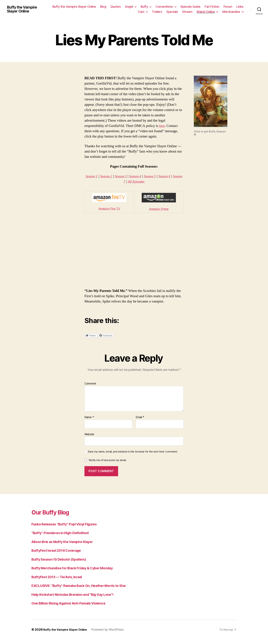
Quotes (115, 6)
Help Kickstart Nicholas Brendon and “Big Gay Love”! (76, 594)
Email (140, 417)
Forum (228, 6)
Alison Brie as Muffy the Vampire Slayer (65, 541)
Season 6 (171, 176)
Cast (141, 11)
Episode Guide (190, 6)
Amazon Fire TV (109, 208)
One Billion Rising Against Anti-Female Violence (71, 603)
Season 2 (109, 176)
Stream (187, 11)
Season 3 (125, 176)
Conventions (164, 6)
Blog (103, 6)
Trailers (157, 11)
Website (89, 434)
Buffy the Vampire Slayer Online (23, 9)
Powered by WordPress (111, 629)
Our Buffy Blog (53, 512)
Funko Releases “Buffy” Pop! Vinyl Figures (67, 524)
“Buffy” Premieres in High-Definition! (62, 533)
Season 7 (123, 181)
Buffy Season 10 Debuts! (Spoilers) (61, 559)
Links (240, 6)
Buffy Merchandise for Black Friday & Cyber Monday (76, 568)
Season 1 (94, 176)
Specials (172, 11)
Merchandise (231, 11)
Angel (129, 6)
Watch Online (206, 11)
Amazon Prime (158, 209)
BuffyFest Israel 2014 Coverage (58, 550)
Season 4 (141, 176)
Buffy (144, 6)
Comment (90, 383)
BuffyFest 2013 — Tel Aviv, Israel (59, 577)
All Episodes (142, 181)
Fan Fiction (212, 6)
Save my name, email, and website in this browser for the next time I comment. (133, 451)
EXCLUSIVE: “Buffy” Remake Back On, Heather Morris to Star (83, 585)
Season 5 (156, 176)
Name (89, 417)
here (162, 125)
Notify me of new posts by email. (107, 460)
